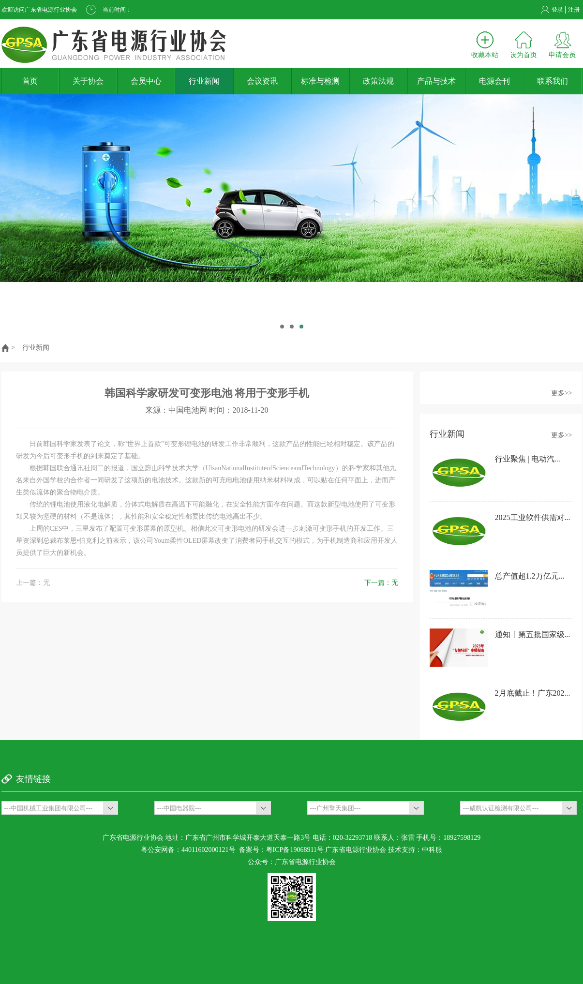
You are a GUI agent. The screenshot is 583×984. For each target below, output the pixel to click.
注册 (574, 9)
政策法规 (378, 81)
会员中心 (146, 81)
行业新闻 (204, 81)
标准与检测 (320, 81)
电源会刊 (494, 81)
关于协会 (88, 81)
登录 (557, 9)
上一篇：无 (33, 582)
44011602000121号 (208, 849)
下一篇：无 (381, 582)
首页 (30, 81)
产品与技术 (436, 81)
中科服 (432, 849)
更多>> (561, 393)
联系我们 (552, 81)
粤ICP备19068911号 (295, 849)
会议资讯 (262, 81)
